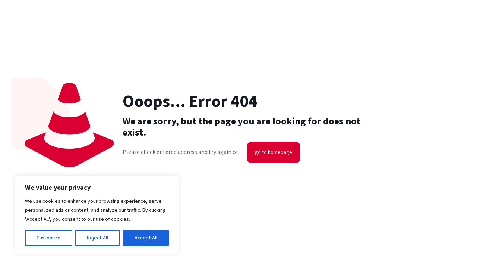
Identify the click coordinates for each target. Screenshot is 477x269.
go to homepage (273, 152)
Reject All (97, 238)
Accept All (146, 238)
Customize (48, 238)
